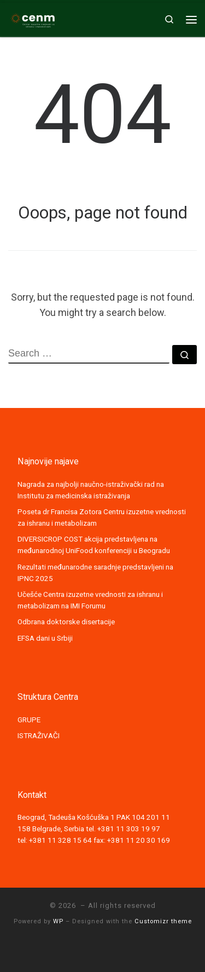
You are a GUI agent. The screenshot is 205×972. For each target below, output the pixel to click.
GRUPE (28, 719)
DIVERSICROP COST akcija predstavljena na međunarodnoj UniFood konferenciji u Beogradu (93, 544)
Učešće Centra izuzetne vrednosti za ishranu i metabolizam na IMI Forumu (90, 600)
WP (58, 921)
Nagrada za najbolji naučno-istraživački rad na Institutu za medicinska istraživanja (90, 490)
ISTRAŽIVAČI (38, 735)
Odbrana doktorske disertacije (66, 621)
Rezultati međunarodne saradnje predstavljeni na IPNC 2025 (95, 572)
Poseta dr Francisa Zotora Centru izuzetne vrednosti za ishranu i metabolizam (101, 517)
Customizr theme (163, 921)
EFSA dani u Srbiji (45, 638)
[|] (32, 18)
